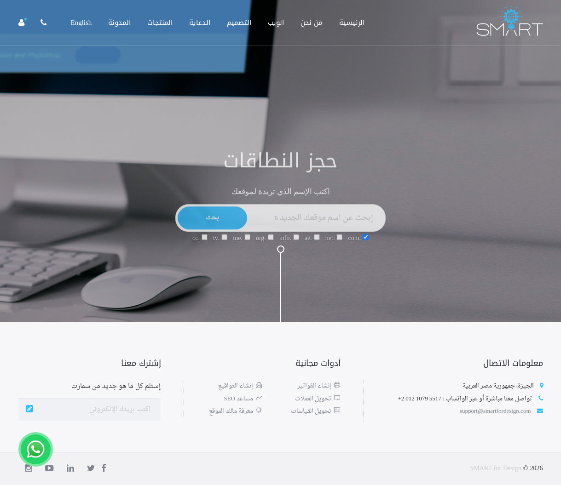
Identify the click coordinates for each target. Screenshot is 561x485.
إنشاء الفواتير (318, 386)
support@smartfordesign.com (495, 411)
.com (358, 242)
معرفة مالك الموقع (235, 411)
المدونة (119, 22)
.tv (220, 242)
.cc (200, 242)
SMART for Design (495, 468)
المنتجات (160, 22)
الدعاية (199, 22)
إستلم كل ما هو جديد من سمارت (116, 386)
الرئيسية (351, 22)
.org (265, 242)
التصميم (239, 22)
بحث (212, 222)
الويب (276, 22)
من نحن (312, 22)
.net (334, 242)
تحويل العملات (317, 399)
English (81, 22)
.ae (312, 242)
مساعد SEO (243, 399)
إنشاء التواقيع (240, 386)
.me (241, 242)
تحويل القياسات (315, 411)
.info (289, 242)
